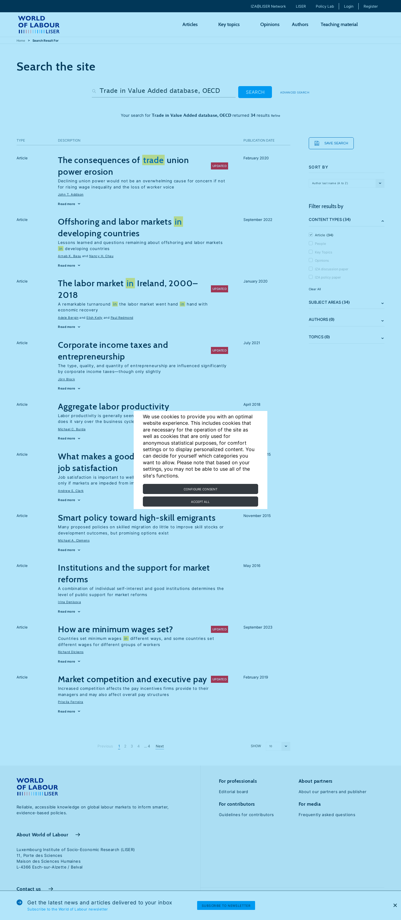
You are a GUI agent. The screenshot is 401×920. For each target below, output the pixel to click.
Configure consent (200, 489)
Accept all (200, 502)
